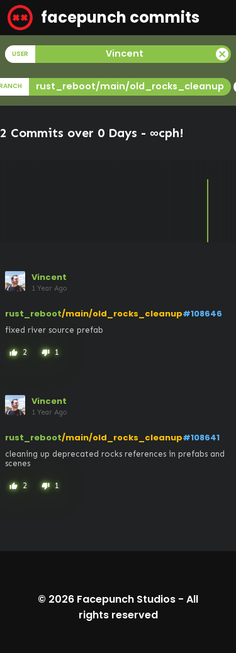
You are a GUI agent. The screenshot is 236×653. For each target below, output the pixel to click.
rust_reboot (33, 314)
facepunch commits (103, 17)
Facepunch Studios (126, 599)
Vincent (49, 277)
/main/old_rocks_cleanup (122, 314)
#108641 (201, 438)
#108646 (202, 314)
